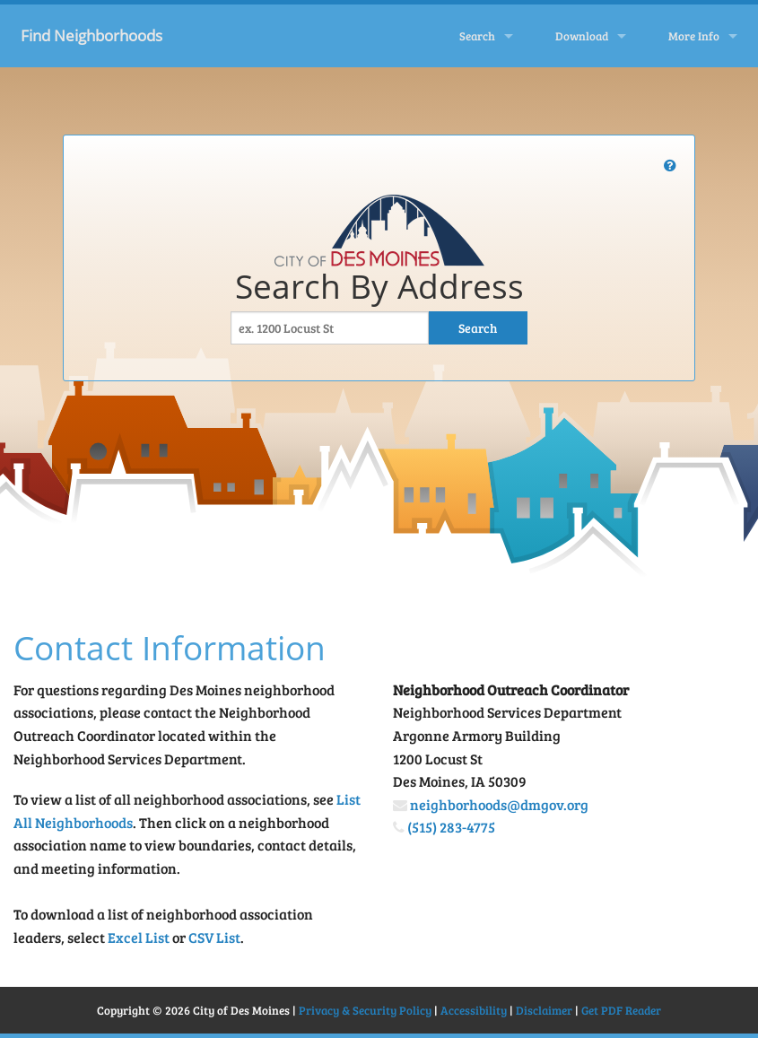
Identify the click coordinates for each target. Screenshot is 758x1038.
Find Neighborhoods (91, 35)
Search (477, 36)
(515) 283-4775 (451, 826)
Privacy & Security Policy (365, 1010)
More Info (693, 36)
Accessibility (473, 1010)
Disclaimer (544, 1010)
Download (581, 36)
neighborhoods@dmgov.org (499, 804)
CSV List (214, 937)
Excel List (139, 937)
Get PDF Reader (621, 1010)
